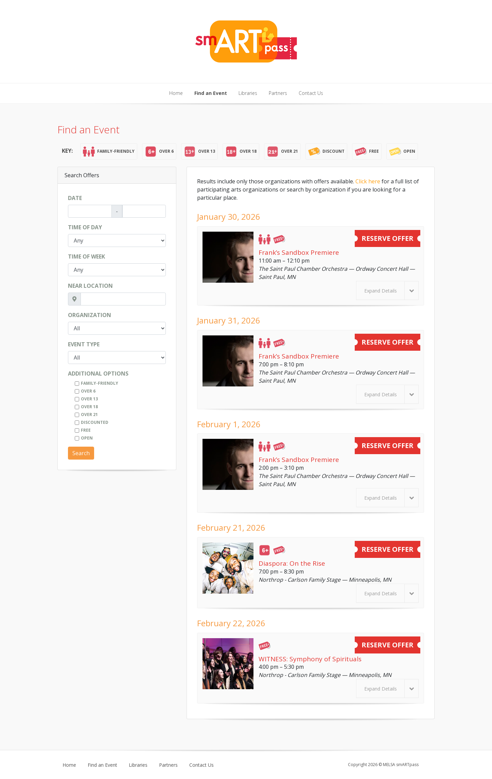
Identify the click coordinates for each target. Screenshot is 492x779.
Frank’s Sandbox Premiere (299, 252)
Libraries (248, 93)
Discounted (94, 422)
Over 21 (89, 414)
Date (75, 198)
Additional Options (98, 373)
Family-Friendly (99, 383)
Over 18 (89, 407)
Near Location (90, 285)
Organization (89, 315)
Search (81, 453)
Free (86, 430)
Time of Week (86, 256)
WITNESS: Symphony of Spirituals (310, 658)
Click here (367, 181)
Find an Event (210, 93)
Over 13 (89, 399)
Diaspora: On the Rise (292, 563)
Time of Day (85, 227)
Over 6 (88, 391)
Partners (278, 93)
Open (87, 438)
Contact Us (311, 93)
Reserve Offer (388, 238)
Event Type (84, 344)
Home (176, 93)
